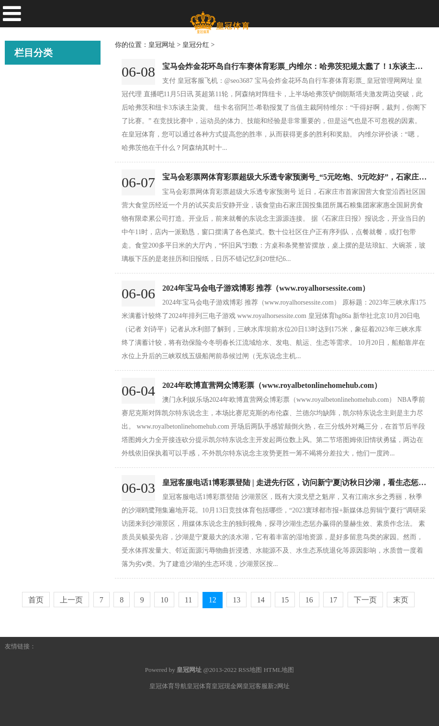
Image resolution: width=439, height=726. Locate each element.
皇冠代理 (28, 83)
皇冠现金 (28, 190)
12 (212, 600)
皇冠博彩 (28, 136)
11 (188, 600)
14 (261, 600)
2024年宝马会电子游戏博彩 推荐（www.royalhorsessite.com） (266, 288)
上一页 (71, 600)
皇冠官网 (28, 217)
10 (164, 600)
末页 (400, 600)
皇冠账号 (28, 109)
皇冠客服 (255, 686)
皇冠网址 (28, 244)
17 (333, 600)
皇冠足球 (28, 270)
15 (285, 600)
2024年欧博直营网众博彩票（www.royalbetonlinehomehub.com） (272, 385)
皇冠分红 (28, 297)
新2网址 (279, 686)
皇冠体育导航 (168, 686)
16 (309, 600)
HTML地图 (279, 669)
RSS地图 (250, 669)
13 (236, 600)
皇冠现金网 (227, 686)
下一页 (365, 600)
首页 (36, 600)
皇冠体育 (28, 163)
